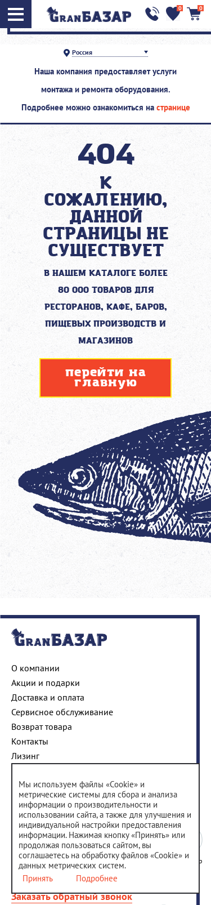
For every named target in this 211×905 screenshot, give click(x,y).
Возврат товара (41, 726)
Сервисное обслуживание (62, 711)
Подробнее (97, 878)
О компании (35, 668)
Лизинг (25, 755)
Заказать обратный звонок (71, 896)
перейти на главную (105, 377)
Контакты (29, 741)
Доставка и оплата (47, 697)
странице (173, 107)
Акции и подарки (45, 682)
